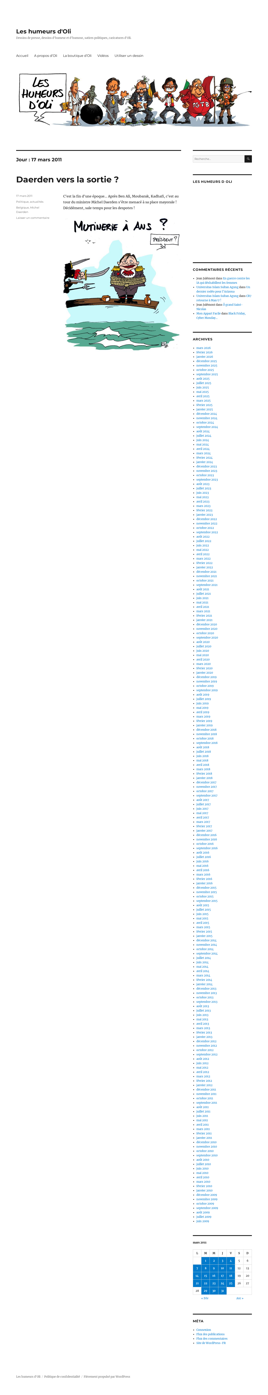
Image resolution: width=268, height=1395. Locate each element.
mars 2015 (203, 927)
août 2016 (202, 852)
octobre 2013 (204, 997)
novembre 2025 (206, 365)
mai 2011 (202, 1120)
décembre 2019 (206, 677)
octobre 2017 (205, 791)
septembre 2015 (207, 901)
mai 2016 (202, 866)
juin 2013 (202, 1015)
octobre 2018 (205, 738)
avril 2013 (202, 1024)
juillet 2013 (203, 1010)
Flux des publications (210, 1334)
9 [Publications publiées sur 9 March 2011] (214, 1268)
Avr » (240, 1298)
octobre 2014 (205, 949)
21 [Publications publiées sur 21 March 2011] (197, 1283)
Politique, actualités (29, 201)
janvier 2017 (204, 830)
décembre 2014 (206, 940)
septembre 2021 (207, 585)
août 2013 (202, 1006)
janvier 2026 (204, 357)
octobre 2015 (205, 896)
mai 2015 (202, 918)
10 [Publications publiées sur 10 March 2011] (222, 1268)
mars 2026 (203, 348)
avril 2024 (203, 449)
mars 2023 (203, 506)
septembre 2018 (207, 743)
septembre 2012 (207, 1054)
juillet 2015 (203, 909)
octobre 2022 (205, 528)
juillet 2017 (203, 804)
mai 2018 (202, 760)
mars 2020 (203, 664)
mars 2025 (203, 400)
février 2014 (204, 980)
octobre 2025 (205, 370)
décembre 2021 (206, 572)
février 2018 (204, 773)
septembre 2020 (207, 637)
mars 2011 (203, 1129)
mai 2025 (202, 392)
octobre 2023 (205, 475)
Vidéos (103, 56)
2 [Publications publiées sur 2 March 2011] (214, 1261)
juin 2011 (202, 1116)
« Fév (204, 1298)
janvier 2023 (204, 515)
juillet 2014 (203, 958)
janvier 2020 (204, 673)
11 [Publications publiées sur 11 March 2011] (230, 1268)
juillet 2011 (203, 1111)
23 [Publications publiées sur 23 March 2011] (213, 1283)
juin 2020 (202, 651)
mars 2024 (203, 453)
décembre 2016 (206, 835)
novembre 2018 (206, 734)
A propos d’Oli (45, 56)
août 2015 (202, 905)
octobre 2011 (204, 1098)
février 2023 (204, 510)
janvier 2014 (204, 984)
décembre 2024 (206, 414)
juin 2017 (202, 809)
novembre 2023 (206, 471)
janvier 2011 (204, 1138)
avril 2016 (202, 870)
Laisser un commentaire (32, 217)
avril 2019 (202, 712)
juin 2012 (202, 1063)
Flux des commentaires (212, 1338)
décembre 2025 (206, 361)
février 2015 (204, 931)
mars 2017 (203, 822)
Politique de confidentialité (62, 1376)
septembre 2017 (207, 795)
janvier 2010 (204, 1190)
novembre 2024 (206, 418)
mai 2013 (202, 1019)
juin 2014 (202, 962)
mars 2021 (203, 611)
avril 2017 (202, 817)
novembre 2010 (206, 1146)
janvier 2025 (204, 409)
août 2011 (202, 1107)
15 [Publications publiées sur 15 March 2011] (205, 1276)
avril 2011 (202, 1124)
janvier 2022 (204, 567)
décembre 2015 (206, 888)
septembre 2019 (207, 690)
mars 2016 (203, 874)
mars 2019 (203, 716)
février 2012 (204, 1081)
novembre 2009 (207, 1199)
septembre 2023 (207, 479)
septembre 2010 (207, 1155)
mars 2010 (203, 1182)
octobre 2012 (205, 1050)
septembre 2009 (207, 1208)
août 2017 (202, 800)
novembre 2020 (206, 629)
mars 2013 (203, 1028)
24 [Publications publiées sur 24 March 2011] (222, 1283)
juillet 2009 (203, 1217)
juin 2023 (202, 493)
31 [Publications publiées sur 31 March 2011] (222, 1291)
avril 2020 (203, 659)
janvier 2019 (204, 725)
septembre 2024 (207, 427)
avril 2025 (203, 396)
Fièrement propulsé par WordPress (107, 1376)
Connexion (203, 1330)
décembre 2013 (206, 988)
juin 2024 (202, 440)
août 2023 (202, 484)
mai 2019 (202, 708)
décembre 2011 (206, 1089)
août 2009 (203, 1212)
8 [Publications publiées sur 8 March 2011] (205, 1268)
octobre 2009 (205, 1203)
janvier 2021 (204, 620)
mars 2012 (203, 1076)
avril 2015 (202, 923)
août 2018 (202, 747)
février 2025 (204, 405)
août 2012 (202, 1059)
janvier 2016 (204, 883)
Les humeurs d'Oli (43, 31)
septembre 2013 (206, 1002)
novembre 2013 (206, 993)
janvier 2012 (204, 1085)
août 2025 (203, 379)
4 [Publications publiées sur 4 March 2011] (231, 1261)
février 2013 (204, 1032)
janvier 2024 (204, 462)
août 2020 (203, 642)
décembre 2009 (206, 1195)
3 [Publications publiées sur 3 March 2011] (222, 1261)
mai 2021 (202, 602)
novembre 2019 (206, 681)
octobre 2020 (205, 633)
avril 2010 (202, 1177)
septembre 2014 (207, 953)
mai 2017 (202, 813)
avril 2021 (202, 607)
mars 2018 (203, 769)
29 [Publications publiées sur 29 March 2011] (205, 1291)
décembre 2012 (206, 1041)
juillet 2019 (203, 699)
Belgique (22, 207)
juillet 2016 (203, 857)
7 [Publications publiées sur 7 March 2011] (197, 1268)
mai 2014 (202, 967)
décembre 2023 (206, 466)
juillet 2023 (203, 488)
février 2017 (204, 826)
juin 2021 (202, 598)
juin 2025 (202, 387)
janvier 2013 (204, 1037)
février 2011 (204, 1133)
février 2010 (204, 1186)
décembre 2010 (206, 1142)
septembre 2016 (207, 848)
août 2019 (202, 694)
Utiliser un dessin (129, 56)
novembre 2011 (206, 1094)
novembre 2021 (206, 576)
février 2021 (204, 615)
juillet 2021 (203, 594)
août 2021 (202, 589)
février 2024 (204, 457)
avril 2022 (203, 554)
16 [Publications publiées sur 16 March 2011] (213, 1276)
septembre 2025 (207, 374)
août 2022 (203, 536)
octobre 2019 (205, 686)
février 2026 (204, 352)
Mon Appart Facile (208, 313)
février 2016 (204, 879)
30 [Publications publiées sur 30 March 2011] (214, 1291)
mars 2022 (203, 558)
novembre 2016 (206, 839)
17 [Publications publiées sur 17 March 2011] (222, 1276)
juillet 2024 (203, 436)
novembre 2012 (206, 1046)
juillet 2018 (203, 752)
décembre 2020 (206, 624)
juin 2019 (202, 703)
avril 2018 (202, 765)
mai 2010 (202, 1173)
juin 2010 (202, 1168)
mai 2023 (202, 497)
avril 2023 (202, 501)
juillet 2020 (203, 646)
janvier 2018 (204, 778)
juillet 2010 (203, 1164)
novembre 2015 (206, 892)
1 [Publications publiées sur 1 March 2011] (205, 1261)
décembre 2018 (206, 730)
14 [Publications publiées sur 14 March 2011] (197, 1276)
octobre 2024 (205, 422)
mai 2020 (202, 655)
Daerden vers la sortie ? (67, 179)
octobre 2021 (205, 580)
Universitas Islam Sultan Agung (217, 287)
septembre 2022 (207, 532)
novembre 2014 (206, 945)
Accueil (22, 56)
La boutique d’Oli (77, 56)
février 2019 (204, 721)
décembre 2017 (206, 782)
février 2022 (204, 563)
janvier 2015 (204, 936)
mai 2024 (202, 444)
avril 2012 (202, 1072)
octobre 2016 (205, 844)
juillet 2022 (203, 541)
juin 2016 (202, 861)
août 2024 (203, 431)
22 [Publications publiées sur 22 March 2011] (205, 1283)
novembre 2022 (206, 523)
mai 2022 (202, 550)
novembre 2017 (206, 787)
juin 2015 (202, 914)
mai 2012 (202, 1067)
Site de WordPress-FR (211, 1343)
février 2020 (204, 668)
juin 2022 (202, 545)
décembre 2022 (206, 519)
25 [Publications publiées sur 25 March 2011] (230, 1283)
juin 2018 (202, 756)
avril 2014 (202, 971)
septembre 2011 (206, 1103)
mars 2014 (203, 975)
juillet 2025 (203, 383)
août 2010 (202, 1160)
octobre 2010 (205, 1151)
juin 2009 (202, 1221)
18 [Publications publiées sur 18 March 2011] (230, 1276)
